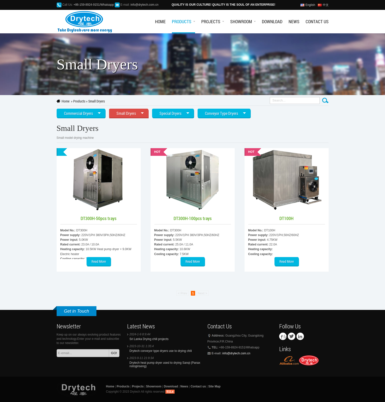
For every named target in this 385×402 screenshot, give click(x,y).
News (294, 21)
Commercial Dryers (78, 113)
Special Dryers (170, 113)
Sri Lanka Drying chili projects (149, 339)
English (310, 5)
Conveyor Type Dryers (221, 113)
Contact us (317, 21)
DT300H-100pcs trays (193, 218)
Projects (210, 21)
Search (325, 100)
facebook (285, 336)
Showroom (241, 21)
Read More (98, 261)
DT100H (286, 218)
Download (272, 21)
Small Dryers (96, 101)
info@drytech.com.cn (145, 4)
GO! (114, 353)
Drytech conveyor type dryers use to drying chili (161, 351)
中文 (326, 5)
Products (181, 21)
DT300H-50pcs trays (98, 218)
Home (160, 21)
